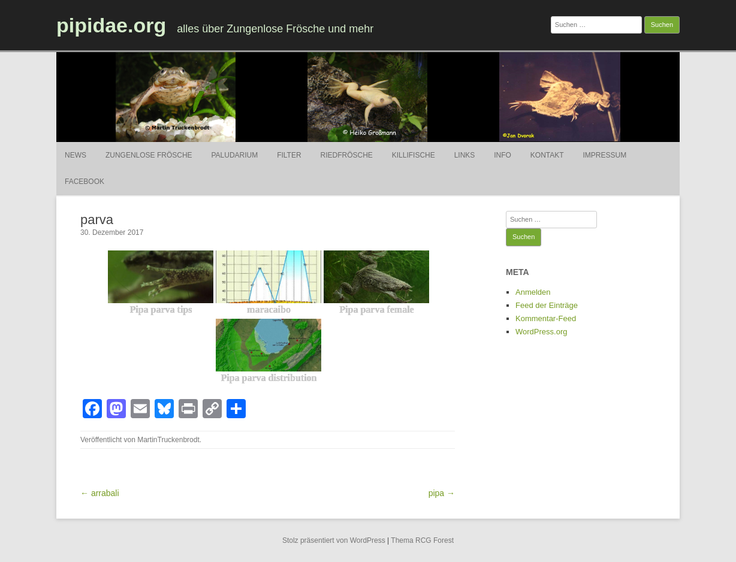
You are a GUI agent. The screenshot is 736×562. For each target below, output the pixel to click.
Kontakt (547, 155)
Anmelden (533, 292)
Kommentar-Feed (545, 318)
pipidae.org (111, 25)
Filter (289, 155)
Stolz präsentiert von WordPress (333, 540)
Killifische (413, 155)
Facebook (84, 181)
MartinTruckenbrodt (168, 440)
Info (502, 155)
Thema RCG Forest (422, 540)
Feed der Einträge (546, 305)
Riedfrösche (347, 155)
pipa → (442, 493)
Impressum (604, 155)
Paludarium (234, 155)
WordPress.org (541, 331)
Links (464, 155)
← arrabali (99, 493)
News (75, 155)
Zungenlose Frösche (148, 155)
